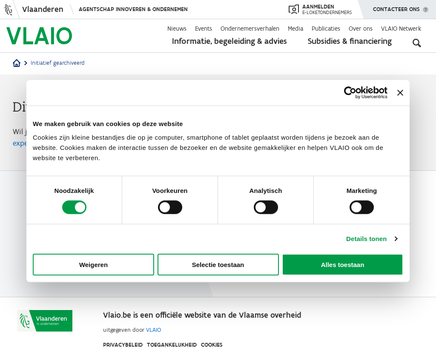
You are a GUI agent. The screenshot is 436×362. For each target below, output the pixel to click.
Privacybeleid (123, 344)
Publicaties (326, 28)
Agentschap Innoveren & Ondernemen (133, 9)
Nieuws (176, 28)
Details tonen (366, 238)
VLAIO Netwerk (401, 28)
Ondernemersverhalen (250, 28)
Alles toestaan (342, 264)
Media (295, 28)
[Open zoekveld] (416, 42)
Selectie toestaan (218, 264)
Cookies (212, 344)
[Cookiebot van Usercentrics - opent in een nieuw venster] (350, 92)
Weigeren (93, 264)
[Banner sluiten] (400, 93)
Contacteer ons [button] (396, 6)
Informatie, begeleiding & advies (229, 41)
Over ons (361, 28)
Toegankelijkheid (172, 344)
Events (203, 28)
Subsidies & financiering (350, 41)
